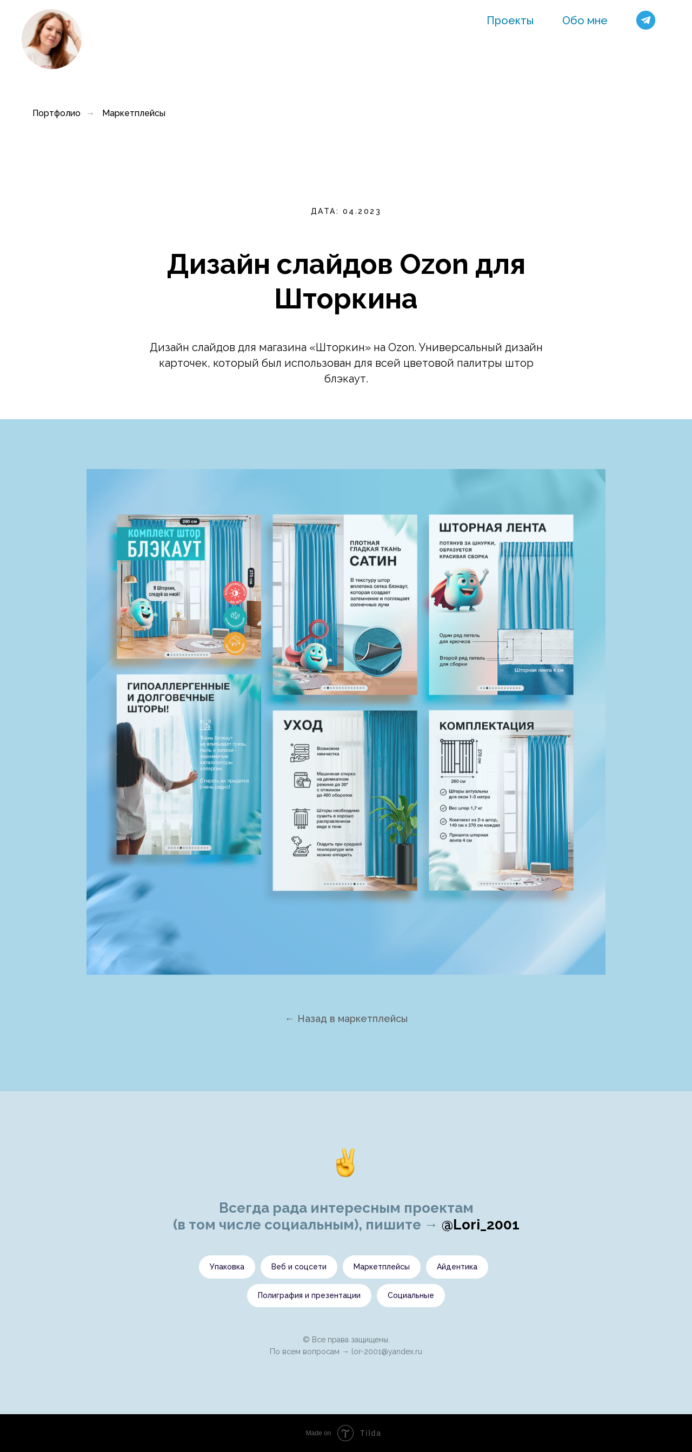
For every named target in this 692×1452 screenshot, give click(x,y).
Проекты (510, 20)
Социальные (411, 1295)
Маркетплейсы (133, 113)
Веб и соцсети (299, 1266)
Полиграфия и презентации (309, 1295)
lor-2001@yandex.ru (386, 1351)
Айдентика (457, 1266)
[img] (52, 39)
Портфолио (56, 113)
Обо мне (585, 20)
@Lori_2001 (481, 1224)
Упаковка (227, 1266)
